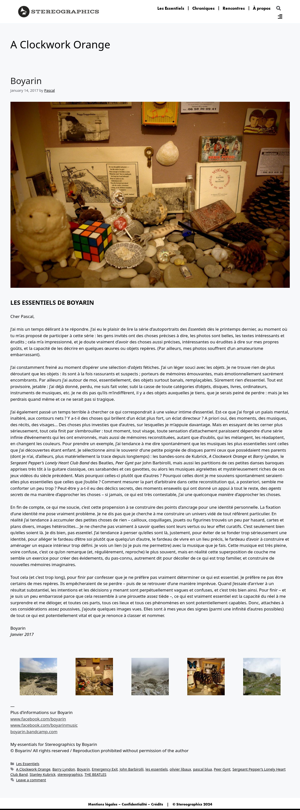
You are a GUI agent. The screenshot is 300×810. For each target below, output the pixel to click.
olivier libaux (180, 769)
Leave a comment (31, 780)
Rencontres (234, 8)
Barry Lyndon (63, 769)
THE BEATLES (95, 774)
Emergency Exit (105, 769)
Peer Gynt (222, 769)
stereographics (70, 774)
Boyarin (26, 81)
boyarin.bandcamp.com (34, 731)
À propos (262, 8)
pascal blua (202, 769)
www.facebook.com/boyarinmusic (44, 725)
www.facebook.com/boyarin (38, 719)
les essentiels (156, 769)
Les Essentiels (170, 8)
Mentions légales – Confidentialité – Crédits (125, 804)
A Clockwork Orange (33, 769)
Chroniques (203, 8)
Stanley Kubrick (43, 774)
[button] (278, 8)
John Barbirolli (132, 769)
